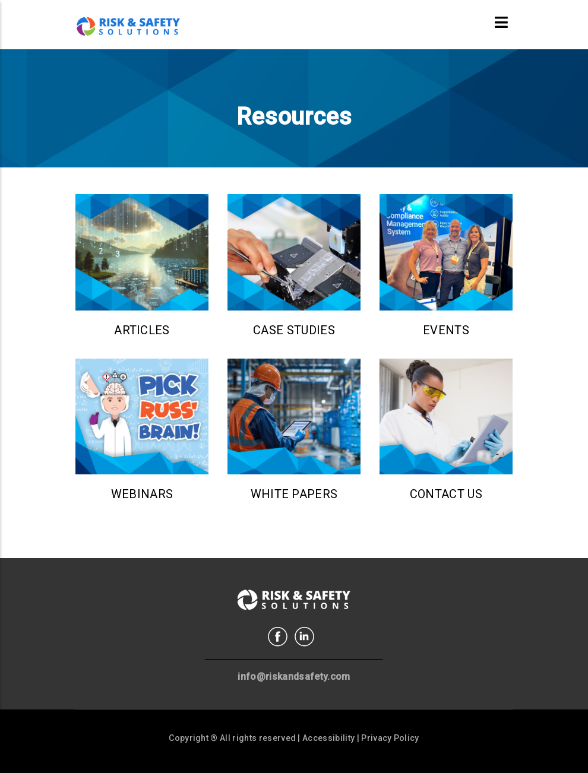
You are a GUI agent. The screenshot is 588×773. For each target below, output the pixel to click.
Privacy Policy (390, 738)
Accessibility (328, 738)
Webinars (142, 494)
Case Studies (294, 330)
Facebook (277, 636)
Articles (142, 330)
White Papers (294, 494)
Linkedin (304, 636)
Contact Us (446, 494)
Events (446, 330)
